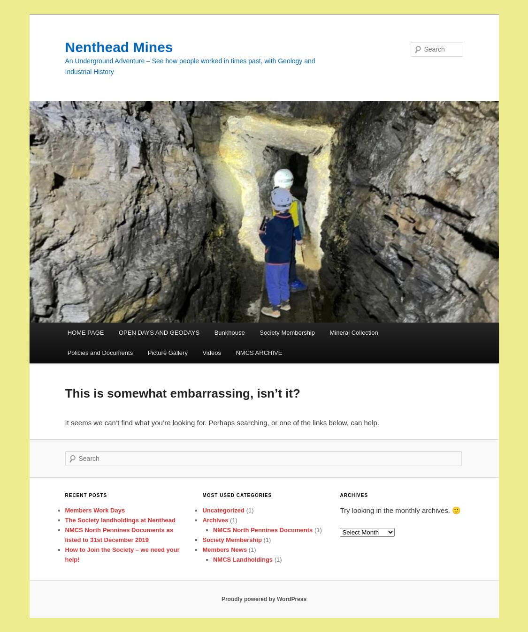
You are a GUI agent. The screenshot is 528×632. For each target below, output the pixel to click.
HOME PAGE (86, 332)
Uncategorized (223, 510)
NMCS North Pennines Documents (263, 530)
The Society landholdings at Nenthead (120, 520)
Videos (211, 352)
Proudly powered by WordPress (264, 599)
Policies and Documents (100, 352)
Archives (215, 520)
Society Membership (287, 332)
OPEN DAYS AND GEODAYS (159, 332)
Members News (224, 549)
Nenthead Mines (119, 47)
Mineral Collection (354, 332)
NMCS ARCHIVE (259, 352)
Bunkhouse (229, 332)
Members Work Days (95, 510)
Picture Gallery (168, 352)
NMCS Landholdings (243, 559)
